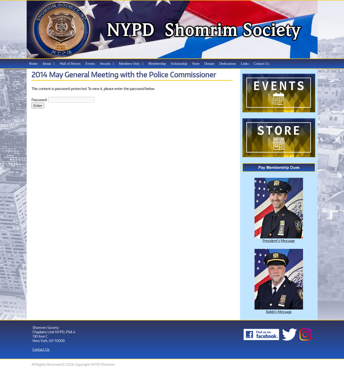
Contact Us (41, 349)
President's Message (279, 240)
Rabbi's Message (279, 312)
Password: (63, 100)
